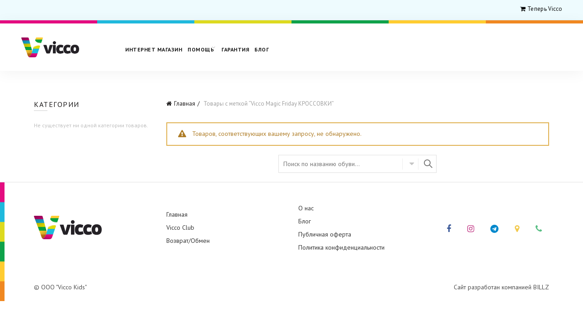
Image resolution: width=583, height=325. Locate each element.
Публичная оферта (324, 234)
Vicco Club (180, 227)
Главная (184, 103)
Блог (261, 49)
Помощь (201, 49)
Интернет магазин (153, 49)
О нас (306, 208)
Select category (410, 164)
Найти (427, 164)
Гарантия (235, 49)
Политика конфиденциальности (341, 247)
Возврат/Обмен (188, 241)
